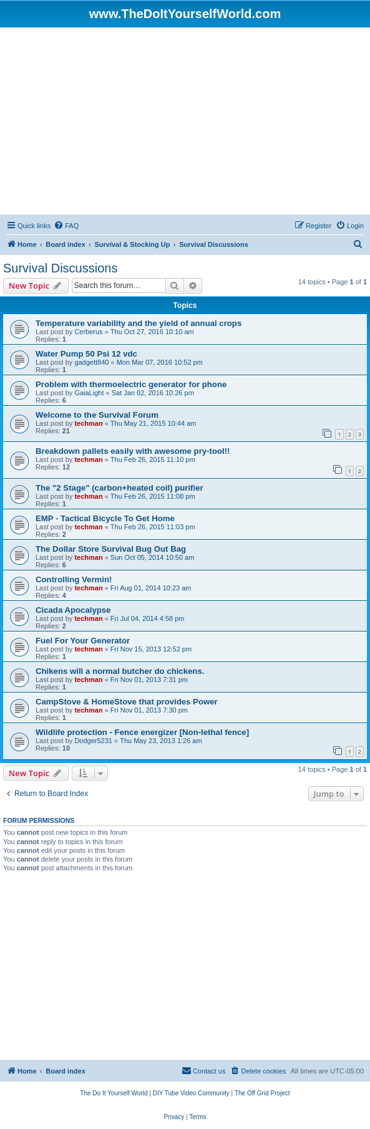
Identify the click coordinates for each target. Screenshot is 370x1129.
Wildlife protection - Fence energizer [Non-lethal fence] (142, 732)
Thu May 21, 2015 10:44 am (153, 423)
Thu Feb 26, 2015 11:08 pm (152, 496)
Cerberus (88, 331)
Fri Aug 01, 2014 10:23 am (151, 588)
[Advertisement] (185, 121)
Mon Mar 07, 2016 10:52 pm (160, 362)
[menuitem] (66, 225)
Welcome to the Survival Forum (97, 415)
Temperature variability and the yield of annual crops (138, 323)
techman (88, 423)
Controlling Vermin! (74, 579)
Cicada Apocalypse (73, 610)
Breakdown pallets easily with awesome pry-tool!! (133, 451)
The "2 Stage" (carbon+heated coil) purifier (119, 487)
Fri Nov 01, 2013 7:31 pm (149, 679)
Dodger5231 (93, 740)
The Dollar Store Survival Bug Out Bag (111, 549)
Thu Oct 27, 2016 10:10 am (152, 331)
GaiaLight (89, 392)
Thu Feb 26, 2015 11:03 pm (152, 527)
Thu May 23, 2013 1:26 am (161, 740)
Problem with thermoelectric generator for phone (131, 384)
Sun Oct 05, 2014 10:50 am (152, 557)
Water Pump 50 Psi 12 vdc (86, 353)
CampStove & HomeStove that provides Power (127, 701)
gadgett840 (91, 362)
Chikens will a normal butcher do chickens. (120, 671)
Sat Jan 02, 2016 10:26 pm (153, 392)
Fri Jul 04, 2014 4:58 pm (147, 618)
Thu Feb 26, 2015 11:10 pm (152, 459)
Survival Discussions (60, 268)
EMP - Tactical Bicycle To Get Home (105, 518)
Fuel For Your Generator (83, 640)
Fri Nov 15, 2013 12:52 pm (151, 649)
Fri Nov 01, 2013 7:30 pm (149, 710)
